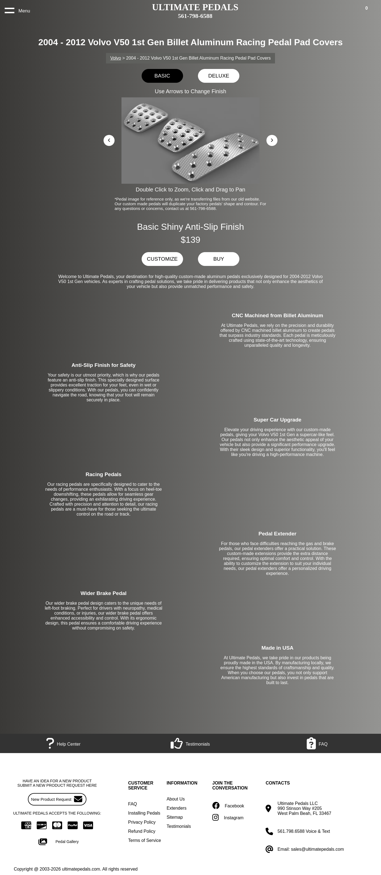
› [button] (272, 139)
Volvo (115, 58)
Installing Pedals (144, 813)
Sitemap (174, 817)
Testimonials (178, 826)
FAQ (132, 804)
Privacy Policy (142, 822)
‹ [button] (109, 139)
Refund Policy (141, 831)
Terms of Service (144, 840)
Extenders (176, 808)
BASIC (162, 76)
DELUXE (218, 76)
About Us (175, 799)
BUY (218, 259)
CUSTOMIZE (162, 259)
